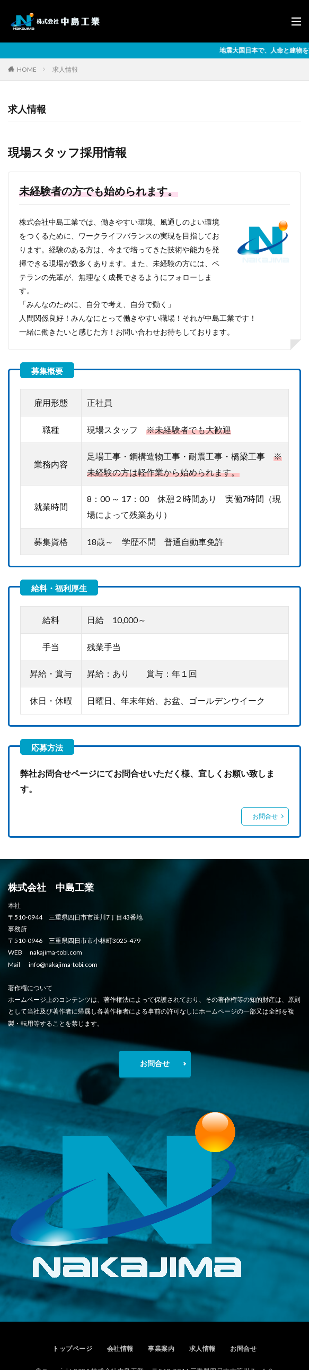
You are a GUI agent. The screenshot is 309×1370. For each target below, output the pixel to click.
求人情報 (65, 69)
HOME (27, 69)
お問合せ (265, 816)
